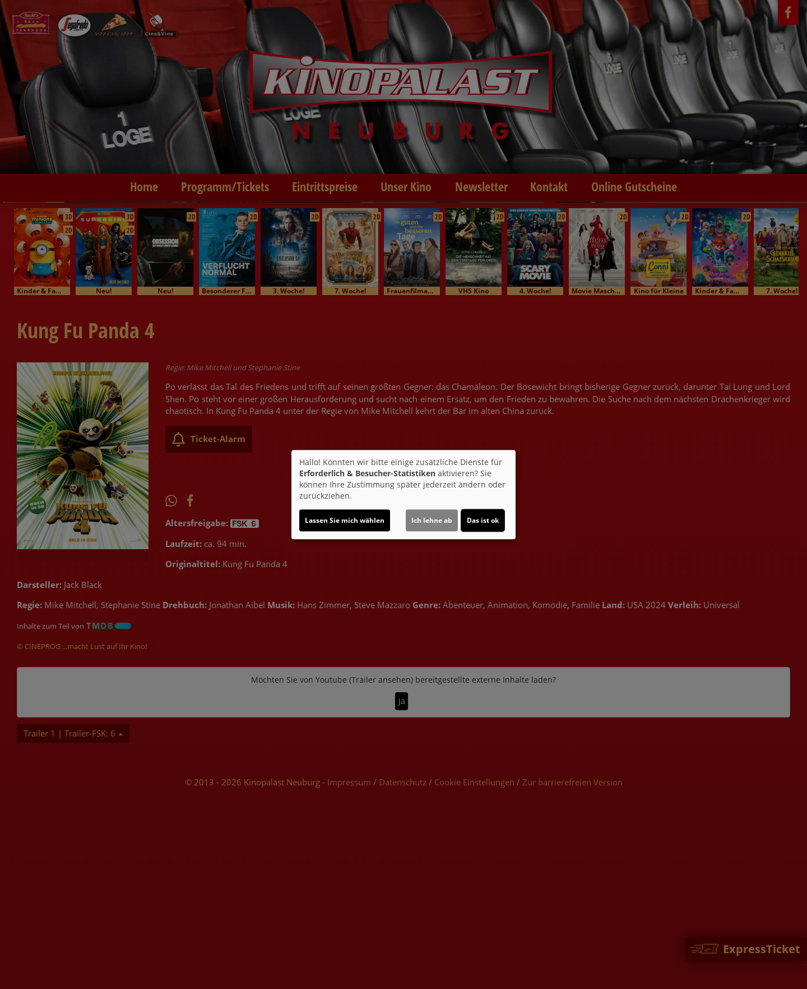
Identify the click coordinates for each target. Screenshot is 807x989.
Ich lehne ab (431, 520)
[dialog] (403, 495)
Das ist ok (483, 520)
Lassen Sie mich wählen (344, 520)
